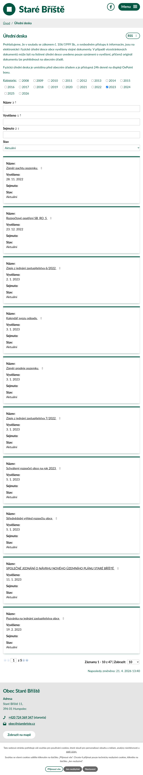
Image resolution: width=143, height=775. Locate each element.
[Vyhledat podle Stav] (71, 148)
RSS (133, 36)
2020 (69, 87)
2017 (25, 87)
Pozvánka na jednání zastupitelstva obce (35, 618)
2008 (25, 80)
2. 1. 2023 (13, 279)
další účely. (71, 751)
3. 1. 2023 (13, 329)
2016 (11, 87)
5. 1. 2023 (13, 479)
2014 (112, 80)
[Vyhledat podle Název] (71, 108)
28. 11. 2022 (14, 179)
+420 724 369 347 (20, 717)
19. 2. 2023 (14, 629)
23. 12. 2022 (14, 229)
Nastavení (90, 769)
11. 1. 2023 (14, 579)
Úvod (6, 23)
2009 (39, 80)
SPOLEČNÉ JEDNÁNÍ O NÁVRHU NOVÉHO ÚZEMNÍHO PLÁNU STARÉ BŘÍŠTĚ (63, 568)
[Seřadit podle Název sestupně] (16, 103)
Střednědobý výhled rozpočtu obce (32, 518)
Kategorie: (10, 80)
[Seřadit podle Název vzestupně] (16, 101)
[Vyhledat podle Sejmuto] (71, 134)
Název (8, 102)
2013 (97, 80)
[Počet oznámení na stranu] (133, 662)
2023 (112, 87)
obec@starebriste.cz (21, 723)
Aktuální (11, 197)
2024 (127, 87)
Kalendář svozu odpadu (24, 318)
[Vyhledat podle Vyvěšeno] (71, 122)
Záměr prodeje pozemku (25, 368)
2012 (83, 80)
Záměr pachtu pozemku (24, 168)
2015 (126, 80)
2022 (97, 87)
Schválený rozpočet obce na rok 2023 (34, 468)
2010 (54, 80)
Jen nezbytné (73, 769)
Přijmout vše (54, 769)
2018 (40, 87)
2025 (11, 93)
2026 (25, 93)
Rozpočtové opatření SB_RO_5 (29, 218)
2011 (68, 80)
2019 (54, 87)
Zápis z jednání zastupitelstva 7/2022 (34, 418)
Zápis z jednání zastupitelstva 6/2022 (34, 268)
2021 (83, 87)
